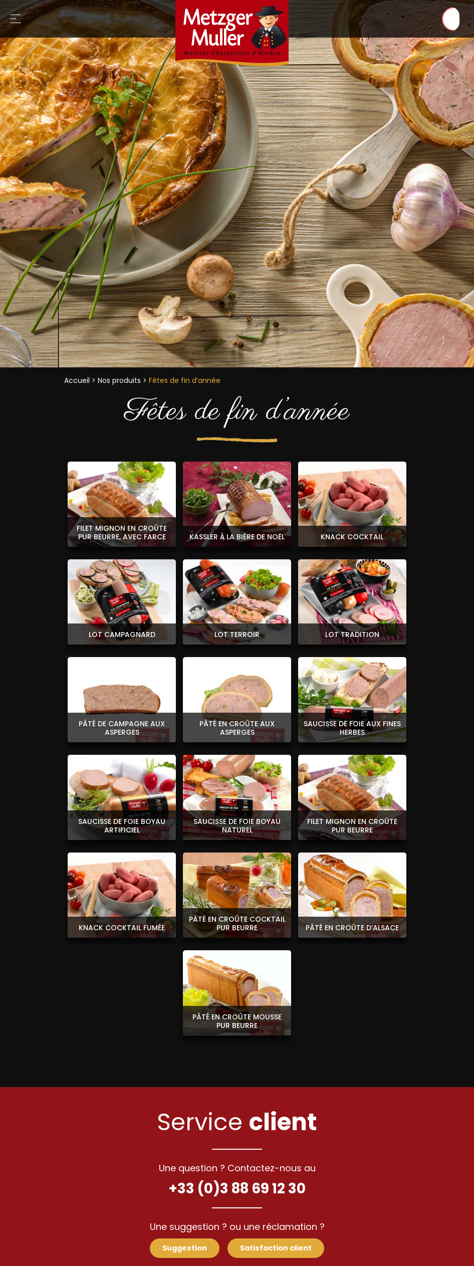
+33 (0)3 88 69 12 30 (237, 1188)
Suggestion (183, 1248)
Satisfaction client (277, 1248)
